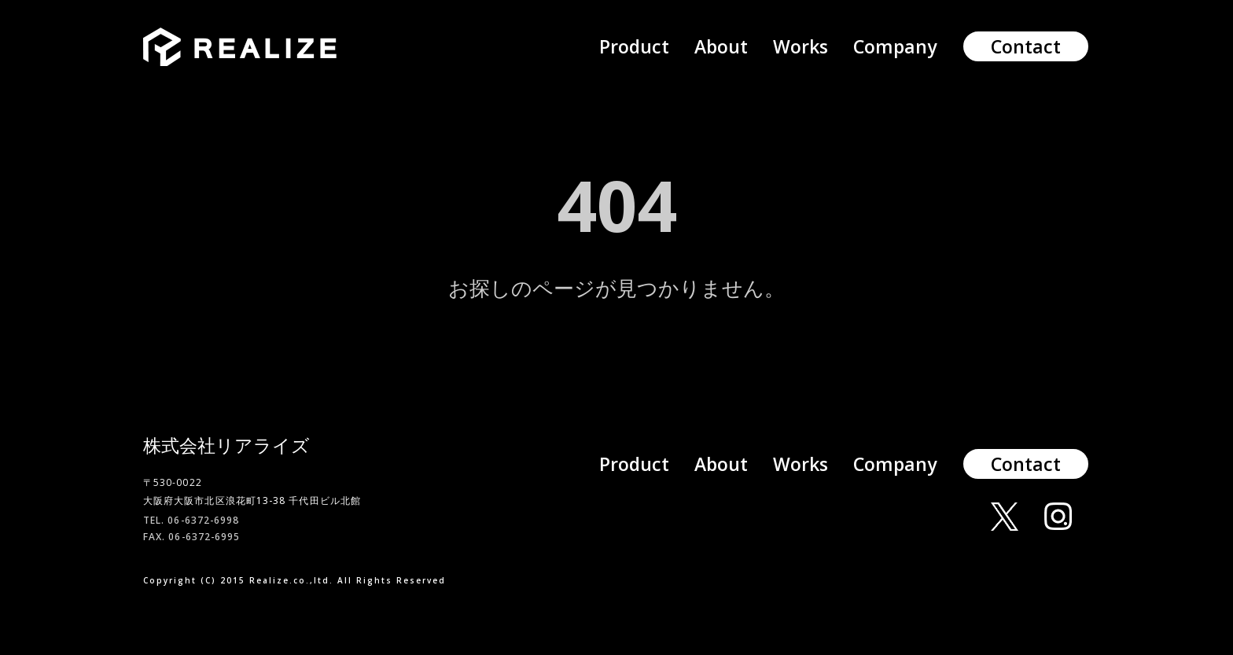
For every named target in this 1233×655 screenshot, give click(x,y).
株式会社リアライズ (226, 445)
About (721, 46)
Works (800, 46)
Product (634, 46)
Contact (1026, 46)
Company (895, 46)
